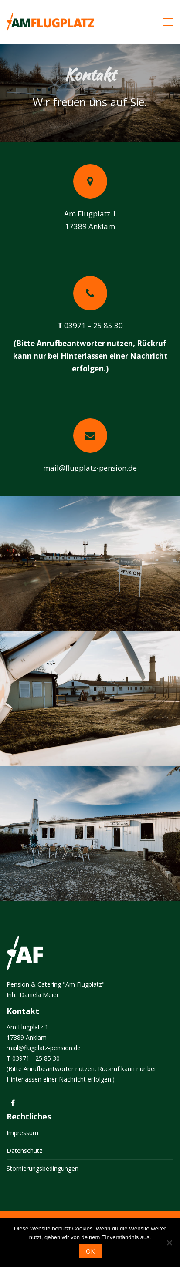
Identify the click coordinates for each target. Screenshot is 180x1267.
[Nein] (169, 1242)
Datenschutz (24, 1150)
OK (90, 1251)
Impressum (22, 1133)
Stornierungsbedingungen (42, 1168)
